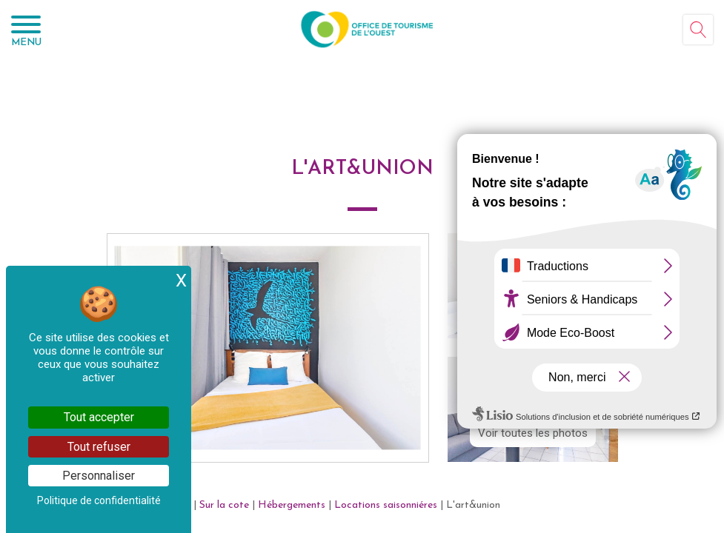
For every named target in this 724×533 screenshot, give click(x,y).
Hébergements (291, 505)
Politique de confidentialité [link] (99, 500)
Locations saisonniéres (385, 505)
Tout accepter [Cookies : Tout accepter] (99, 417)
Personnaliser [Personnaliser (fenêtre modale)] (98, 476)
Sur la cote (224, 505)
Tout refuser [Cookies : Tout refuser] (98, 447)
